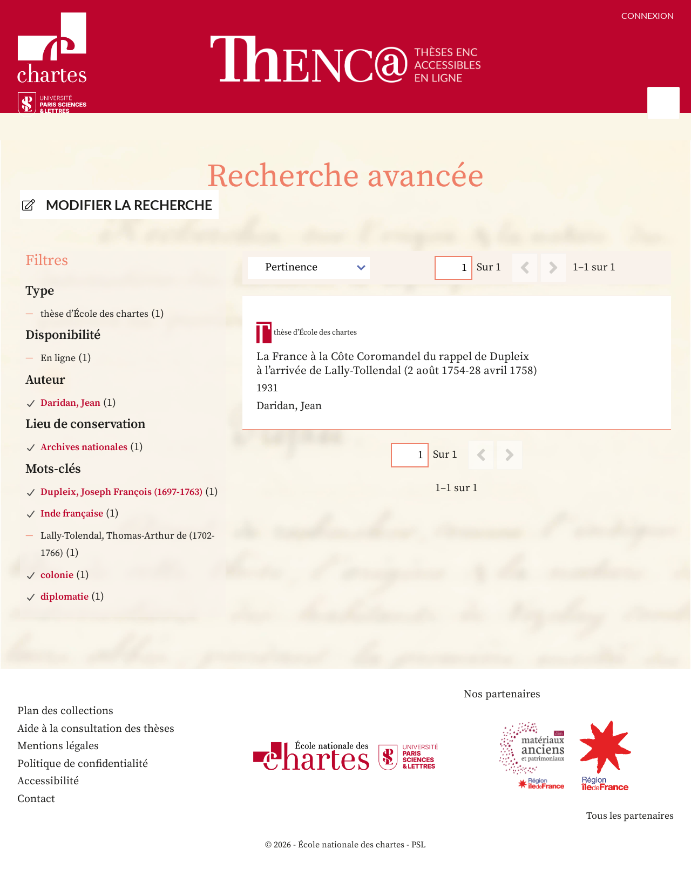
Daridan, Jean (70, 403)
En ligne (58, 358)
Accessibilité (48, 781)
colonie (56, 575)
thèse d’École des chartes (94, 314)
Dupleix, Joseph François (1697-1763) (121, 492)
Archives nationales (83, 447)
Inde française (71, 513)
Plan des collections (65, 711)
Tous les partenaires (630, 816)
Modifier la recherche (129, 204)
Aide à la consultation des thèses (95, 729)
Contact (36, 799)
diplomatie (64, 596)
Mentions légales (58, 746)
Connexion (647, 15)
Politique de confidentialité (82, 764)
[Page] (454, 267)
